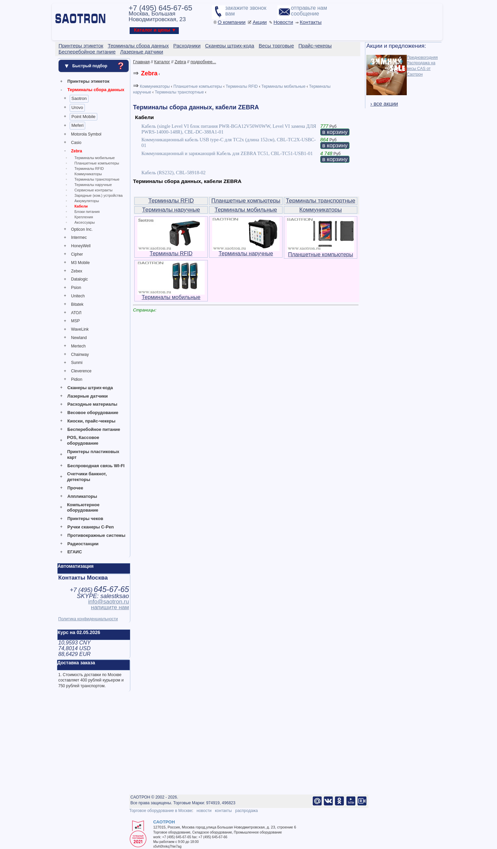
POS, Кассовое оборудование (83, 440)
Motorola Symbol (86, 134)
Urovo (77, 107)
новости (204, 810)
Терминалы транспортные (97, 179)
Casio (76, 142)
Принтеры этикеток (88, 81)
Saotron (79, 98)
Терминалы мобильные (94, 158)
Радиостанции (82, 543)
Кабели (81, 206)
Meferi (77, 125)
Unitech (78, 296)
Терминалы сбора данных (95, 89)
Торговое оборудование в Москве (160, 810)
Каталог (162, 61)
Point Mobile (83, 116)
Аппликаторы (82, 496)
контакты (223, 810)
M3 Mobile (80, 262)
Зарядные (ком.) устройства (98, 195)
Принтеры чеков (85, 518)
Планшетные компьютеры (96, 163)
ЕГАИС (74, 551)
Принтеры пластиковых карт (93, 454)
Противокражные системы (96, 535)
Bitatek (77, 304)
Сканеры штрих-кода (90, 387)
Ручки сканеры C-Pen (90, 526)
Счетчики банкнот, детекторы (87, 476)
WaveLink (80, 329)
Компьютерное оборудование (83, 507)
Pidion (76, 379)
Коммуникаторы (88, 174)
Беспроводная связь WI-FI (96, 465)
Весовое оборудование (92, 412)
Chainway (80, 354)
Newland (79, 337)
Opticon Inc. (82, 229)
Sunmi (76, 362)
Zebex (76, 271)
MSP (75, 321)
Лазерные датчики (87, 396)
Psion (76, 287)
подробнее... (203, 61)
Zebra (76, 151)
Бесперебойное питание (93, 429)
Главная (141, 61)
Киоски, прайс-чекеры (91, 420)
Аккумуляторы (86, 201)
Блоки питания (87, 212)
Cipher (77, 254)
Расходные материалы (92, 404)
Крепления (83, 217)
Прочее (75, 487)
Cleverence (81, 371)
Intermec (79, 237)
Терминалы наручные (93, 185)
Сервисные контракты (93, 190)
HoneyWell (81, 246)
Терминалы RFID (89, 169)
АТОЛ (76, 312)
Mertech (78, 346)
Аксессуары (84, 222)
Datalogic (79, 279)
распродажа (246, 810)
